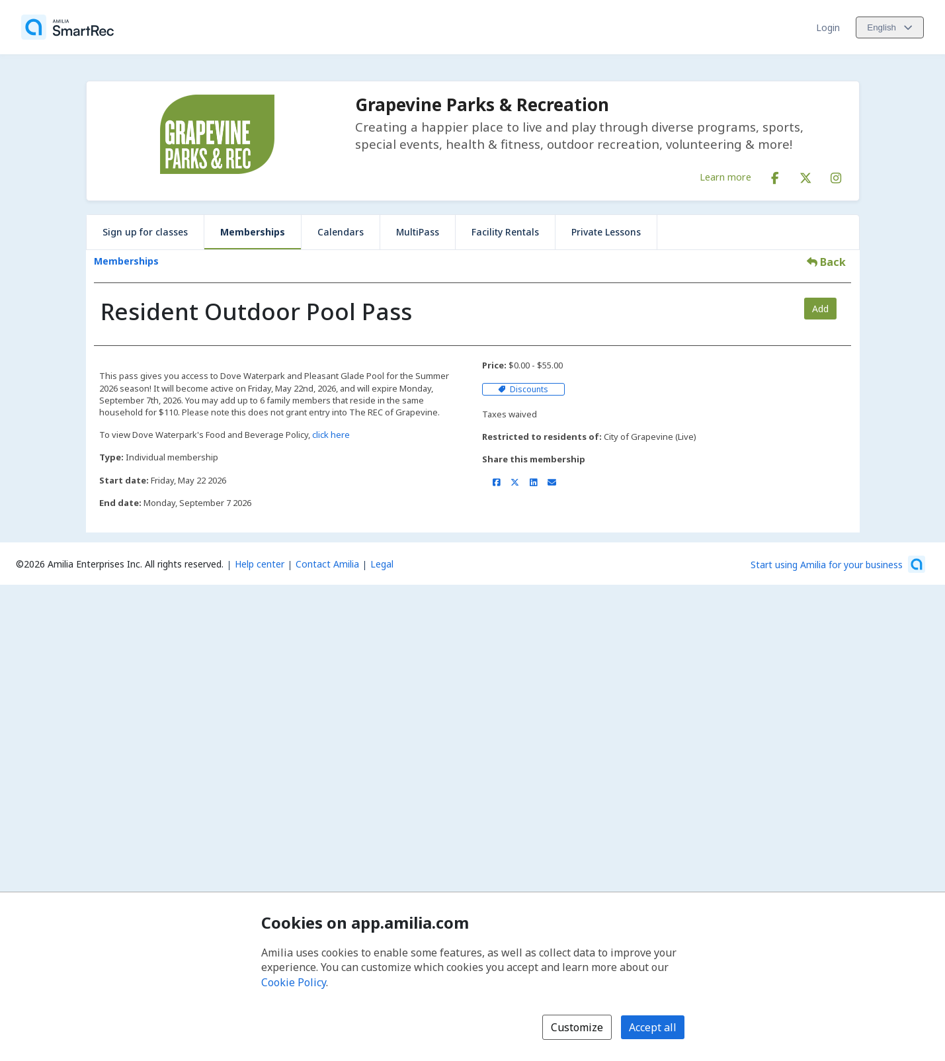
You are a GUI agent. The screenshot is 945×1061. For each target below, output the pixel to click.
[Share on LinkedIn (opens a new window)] (533, 482)
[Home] (67, 27)
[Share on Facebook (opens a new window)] (496, 482)
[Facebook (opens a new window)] (775, 175)
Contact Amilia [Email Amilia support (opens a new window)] (327, 564)
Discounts (523, 389)
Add (820, 308)
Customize (577, 1027)
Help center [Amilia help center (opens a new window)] (259, 564)
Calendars (340, 232)
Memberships (252, 232)
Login (828, 27)
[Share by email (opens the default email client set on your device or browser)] (552, 482)
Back (826, 262)
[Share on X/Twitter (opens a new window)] (515, 482)
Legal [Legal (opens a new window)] (381, 564)
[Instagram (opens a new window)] (836, 175)
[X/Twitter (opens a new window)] (805, 175)
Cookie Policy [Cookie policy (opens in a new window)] (293, 982)
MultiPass (417, 232)
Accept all (653, 1027)
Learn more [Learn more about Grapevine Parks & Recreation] (725, 176)
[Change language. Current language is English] (890, 27)
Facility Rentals (505, 232)
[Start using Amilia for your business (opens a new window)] (838, 564)
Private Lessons (606, 232)
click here (331, 435)
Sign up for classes (145, 232)
